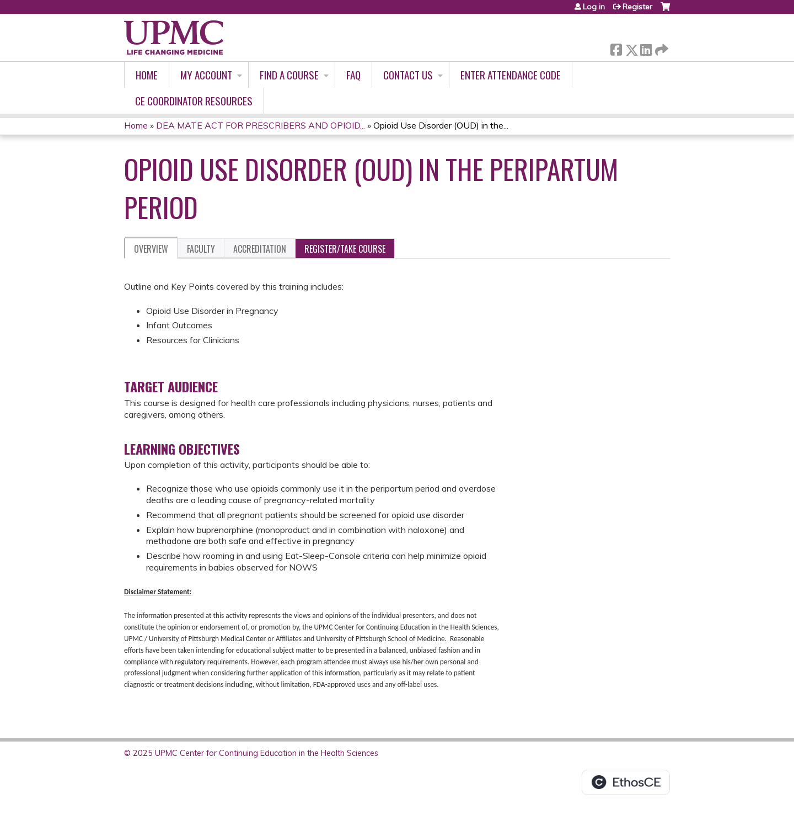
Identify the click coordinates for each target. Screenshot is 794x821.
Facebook (615, 47)
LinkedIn (645, 47)
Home (147, 75)
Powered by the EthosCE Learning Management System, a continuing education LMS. (626, 782)
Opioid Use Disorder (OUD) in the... (440, 125)
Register (637, 6)
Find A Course (289, 75)
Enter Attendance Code (510, 75)
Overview (151, 248)
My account (206, 75)
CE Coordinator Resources (194, 101)
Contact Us (408, 75)
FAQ (353, 75)
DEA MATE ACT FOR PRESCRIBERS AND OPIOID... (260, 125)
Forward (660, 47)
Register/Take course (344, 248)
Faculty (201, 248)
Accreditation (259, 248)
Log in (594, 6)
